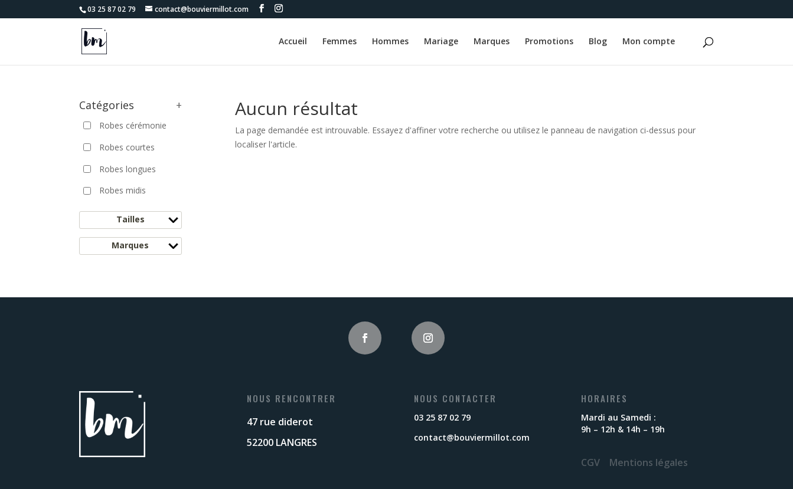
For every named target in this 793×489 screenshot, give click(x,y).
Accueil (293, 42)
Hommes (390, 42)
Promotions (549, 42)
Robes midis (122, 190)
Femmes (339, 42)
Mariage (441, 42)
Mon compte (648, 42)
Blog (598, 42)
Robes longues (127, 169)
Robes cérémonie (133, 125)
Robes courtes (127, 147)
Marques (492, 42)
